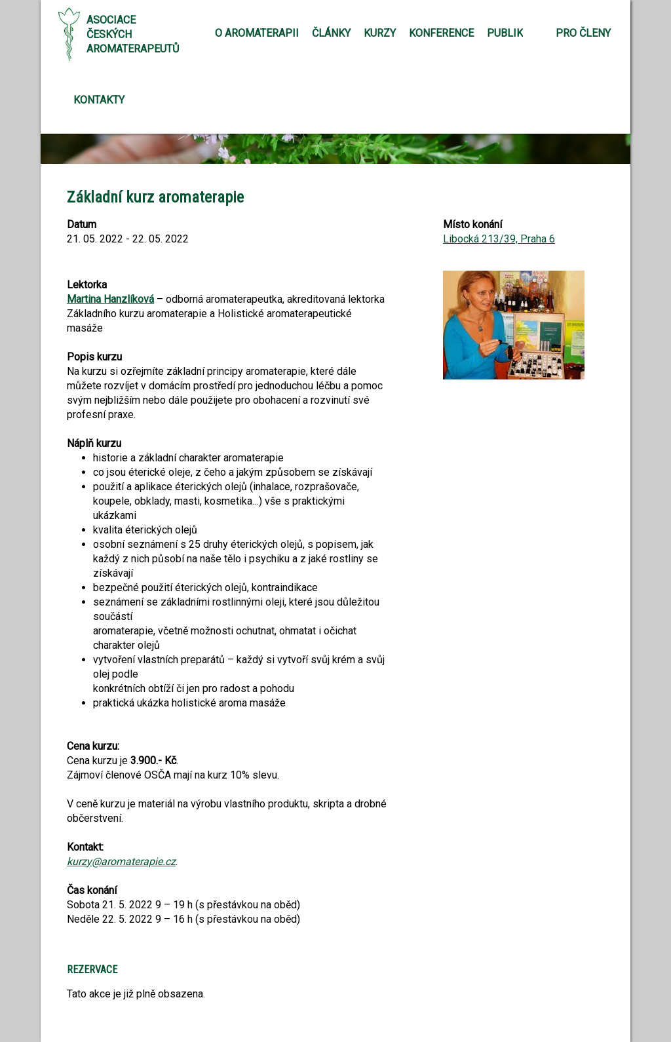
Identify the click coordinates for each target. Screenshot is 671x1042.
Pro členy (583, 33)
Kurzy (380, 33)
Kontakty (99, 100)
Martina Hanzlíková (110, 299)
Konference (441, 33)
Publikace (514, 33)
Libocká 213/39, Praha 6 (499, 239)
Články (331, 33)
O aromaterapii (257, 33)
